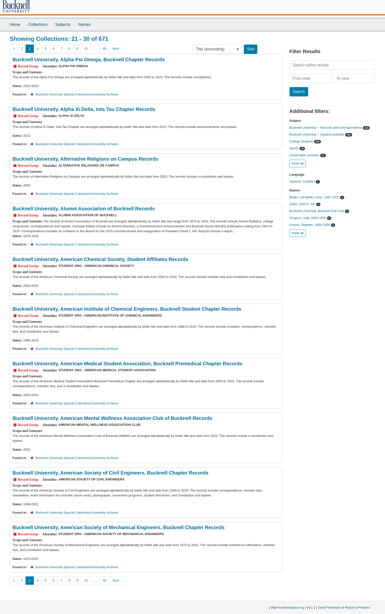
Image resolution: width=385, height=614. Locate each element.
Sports (294, 148)
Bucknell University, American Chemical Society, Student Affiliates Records (100, 259)
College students (301, 141)
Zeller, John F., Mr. (302, 204)
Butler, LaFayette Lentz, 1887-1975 (314, 197)
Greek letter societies (304, 155)
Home (15, 24)
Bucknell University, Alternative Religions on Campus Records (85, 159)
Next (117, 48)
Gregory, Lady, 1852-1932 (308, 218)
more (298, 163)
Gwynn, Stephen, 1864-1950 (310, 225)
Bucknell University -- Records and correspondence (326, 127)
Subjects (62, 24)
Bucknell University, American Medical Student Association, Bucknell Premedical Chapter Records (127, 363)
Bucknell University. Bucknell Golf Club (317, 211)
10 (86, 48)
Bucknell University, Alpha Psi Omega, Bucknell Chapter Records (89, 59)
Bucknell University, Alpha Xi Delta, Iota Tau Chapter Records (84, 109)
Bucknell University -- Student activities (317, 134)
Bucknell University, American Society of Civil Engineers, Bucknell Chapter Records (110, 473)
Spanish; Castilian (302, 181)
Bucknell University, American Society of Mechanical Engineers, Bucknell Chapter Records (119, 527)
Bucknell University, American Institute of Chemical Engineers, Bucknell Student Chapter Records (127, 309)
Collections (37, 24)
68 (104, 48)
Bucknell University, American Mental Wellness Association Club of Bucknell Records (112, 418)
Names (84, 24)
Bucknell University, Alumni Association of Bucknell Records (84, 208)
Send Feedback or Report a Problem (344, 607)
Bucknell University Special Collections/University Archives (77, 94)
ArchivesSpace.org (290, 607)
